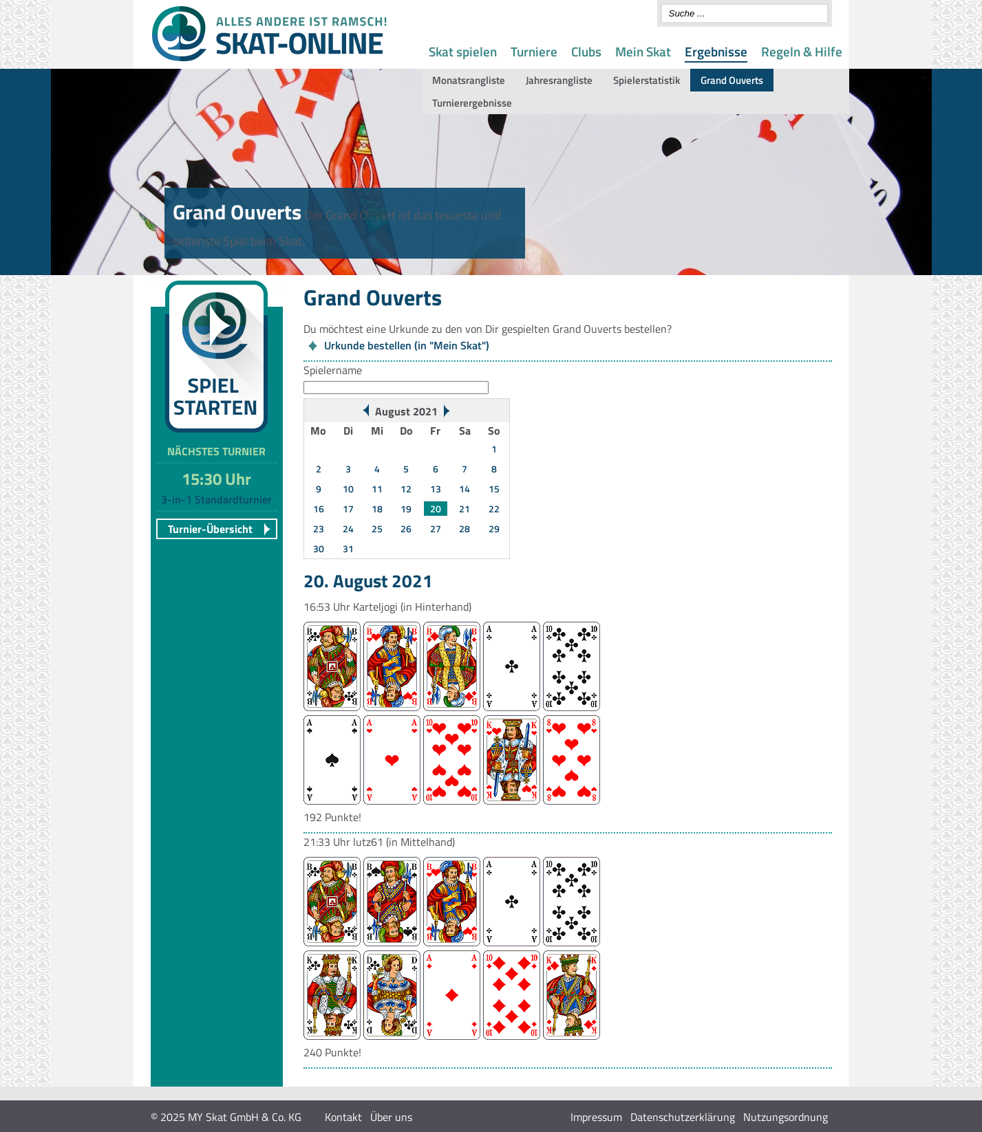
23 (318, 528)
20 (435, 508)
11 (377, 488)
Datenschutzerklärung (682, 1117)
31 (348, 548)
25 (377, 528)
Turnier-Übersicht (210, 529)
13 (435, 488)
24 (348, 528)
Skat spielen (463, 51)
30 (318, 548)
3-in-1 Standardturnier (216, 499)
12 (406, 488)
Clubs (586, 51)
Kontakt (343, 1117)
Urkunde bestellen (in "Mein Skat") (406, 345)
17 (348, 508)
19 (406, 508)
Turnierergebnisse (472, 103)
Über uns (391, 1117)
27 (435, 528)
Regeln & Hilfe (801, 51)
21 (464, 508)
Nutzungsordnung (785, 1117)
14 (464, 488)
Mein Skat (643, 51)
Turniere (534, 51)
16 (318, 508)
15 (494, 488)
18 (377, 508)
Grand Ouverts (732, 80)
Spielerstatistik (646, 80)
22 (494, 508)
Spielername (332, 370)
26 (406, 528)
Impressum (596, 1117)
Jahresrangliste (559, 80)
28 (464, 528)
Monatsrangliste (468, 80)
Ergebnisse (716, 51)
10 (348, 488)
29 (494, 528)
